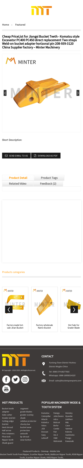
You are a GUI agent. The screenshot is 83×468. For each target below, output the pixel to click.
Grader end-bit (8, 418)
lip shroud (24, 436)
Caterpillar (46, 416)
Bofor (56, 425)
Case (67, 425)
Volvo (43, 425)
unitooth (24, 433)
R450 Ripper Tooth (55, 457)
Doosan (44, 431)
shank (22, 418)
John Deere (58, 416)
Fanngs (56, 413)
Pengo (68, 438)
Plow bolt (6, 436)
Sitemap (45, 451)
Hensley (69, 413)
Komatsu (45, 413)
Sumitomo (70, 435)
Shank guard (7, 443)
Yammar (68, 428)
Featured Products (31, 451)
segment (24, 408)
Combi (56, 428)
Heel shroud (7, 427)
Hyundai (68, 416)
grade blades (26, 411)
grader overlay (27, 414)
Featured (20, 24)
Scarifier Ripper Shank (36, 457)
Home (5, 24)
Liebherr (69, 419)
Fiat (55, 431)
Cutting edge (8, 421)
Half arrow (6, 430)
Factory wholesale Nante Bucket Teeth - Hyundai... (44, 326)
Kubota (68, 431)
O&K (55, 438)
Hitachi (44, 419)
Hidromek (57, 441)
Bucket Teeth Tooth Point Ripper (14, 454)
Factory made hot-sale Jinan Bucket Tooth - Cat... (15, 326)
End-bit (5, 424)
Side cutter (7, 414)
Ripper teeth (7, 439)
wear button (25, 439)
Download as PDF (48, 155)
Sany (43, 435)
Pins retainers (8, 433)
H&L (67, 422)
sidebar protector (28, 421)
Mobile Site (55, 451)
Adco (55, 419)
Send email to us (18, 155)
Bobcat (56, 422)
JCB (43, 428)
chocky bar (25, 424)
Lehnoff (44, 438)
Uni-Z (55, 435)
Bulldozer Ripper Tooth (61, 454)
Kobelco (45, 422)
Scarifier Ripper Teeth (39, 454)
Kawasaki (69, 441)
